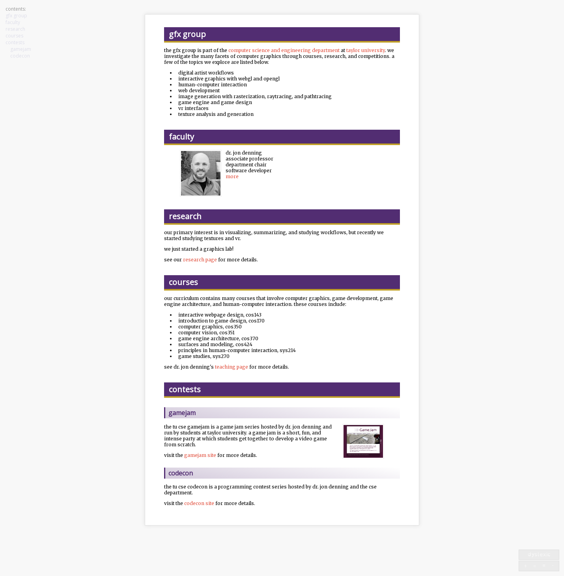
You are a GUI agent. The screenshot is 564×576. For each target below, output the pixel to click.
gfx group (16, 15)
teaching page (231, 367)
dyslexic (539, 554)
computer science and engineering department (284, 50)
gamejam (20, 49)
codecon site (199, 503)
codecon (20, 55)
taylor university (365, 50)
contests (15, 42)
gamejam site (200, 455)
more (232, 176)
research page (200, 260)
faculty (13, 22)
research (15, 29)
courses (14, 35)
